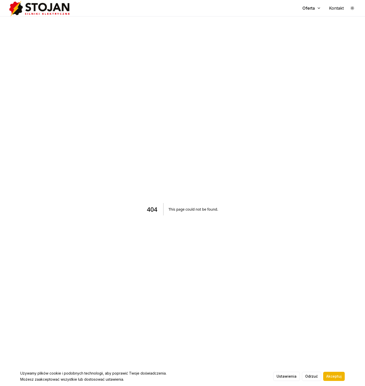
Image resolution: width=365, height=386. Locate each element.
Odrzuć (311, 376)
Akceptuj (334, 376)
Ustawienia (287, 376)
